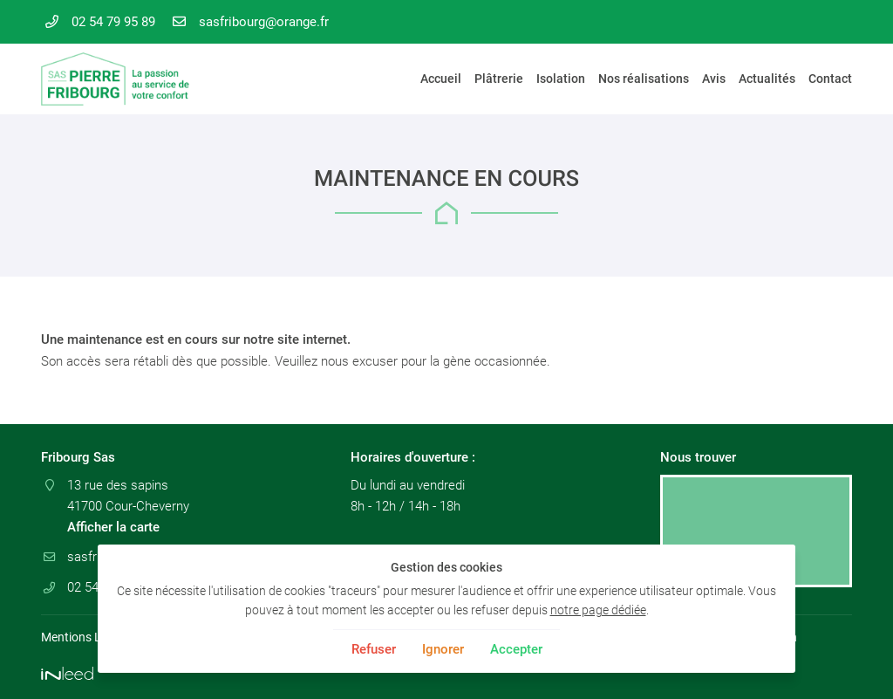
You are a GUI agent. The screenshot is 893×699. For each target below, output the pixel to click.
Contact (830, 79)
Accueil (440, 79)
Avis (714, 79)
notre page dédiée (598, 610)
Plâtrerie (498, 79)
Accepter (516, 649)
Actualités (767, 79)
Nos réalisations (643, 79)
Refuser (373, 649)
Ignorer (443, 649)
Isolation (560, 79)
